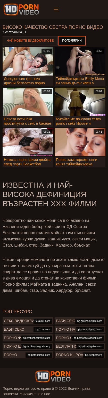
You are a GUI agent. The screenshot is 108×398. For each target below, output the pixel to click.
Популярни (72, 40)
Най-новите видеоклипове (30, 40)
